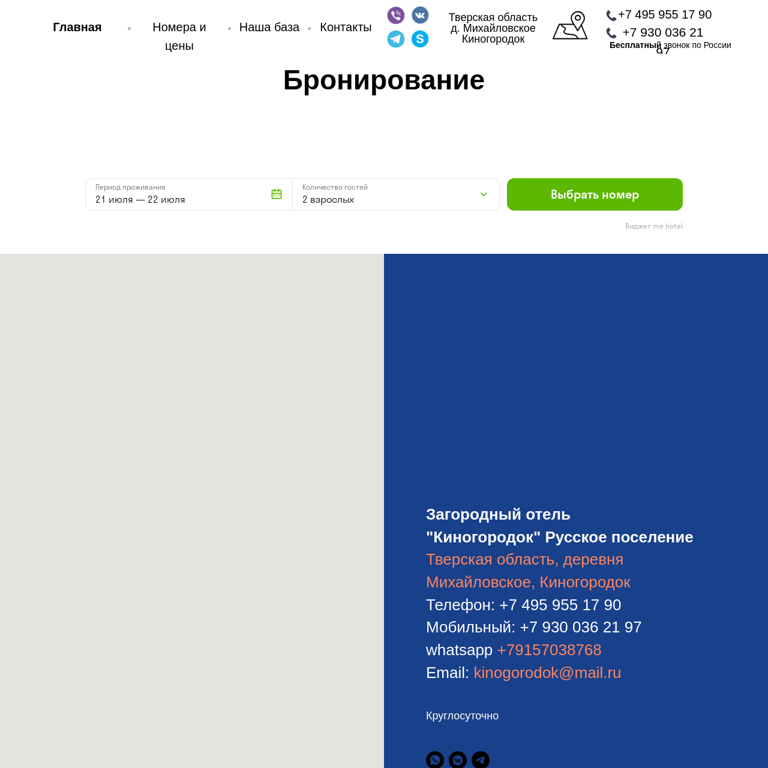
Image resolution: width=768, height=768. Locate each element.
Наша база (269, 27)
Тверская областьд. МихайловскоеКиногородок (493, 28)
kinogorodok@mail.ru (547, 673)
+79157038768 (549, 650)
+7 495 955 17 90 (665, 14)
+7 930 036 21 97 (581, 627)
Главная (77, 27)
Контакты (345, 27)
